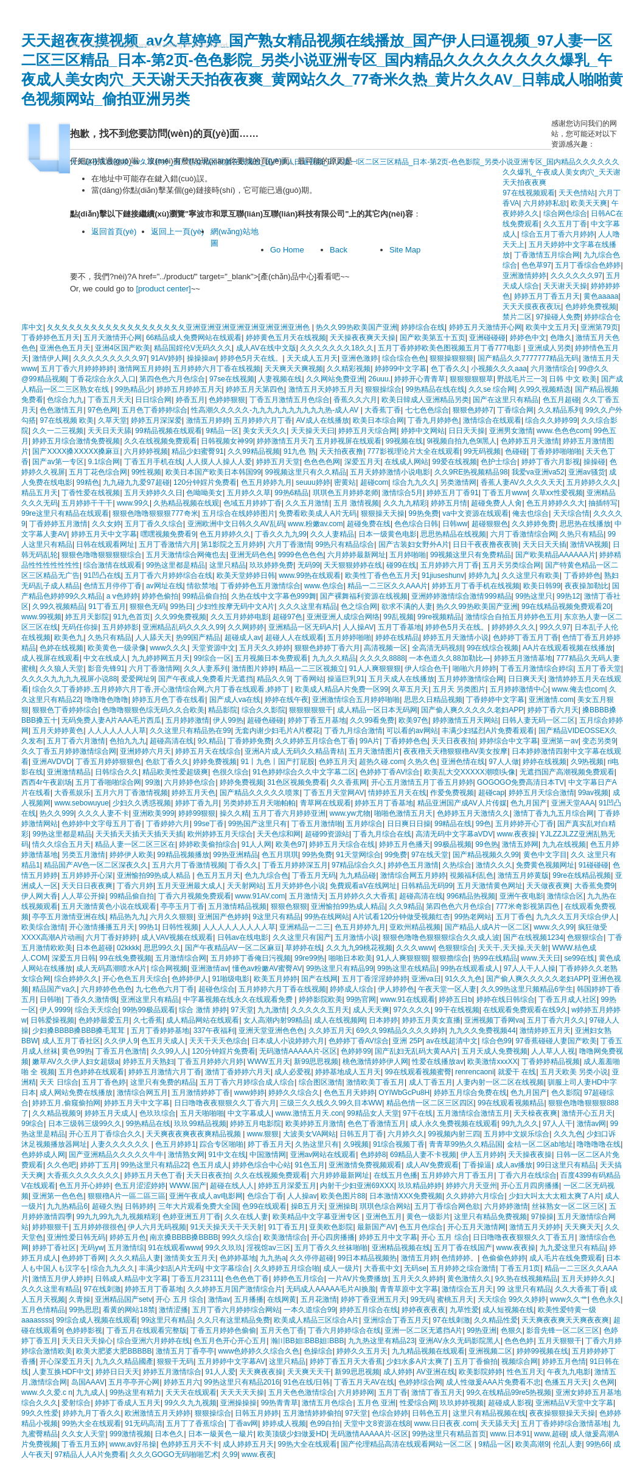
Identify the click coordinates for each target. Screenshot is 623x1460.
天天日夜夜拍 (453, 741)
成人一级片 (341, 1268)
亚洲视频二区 (490, 1351)
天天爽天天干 (309, 1372)
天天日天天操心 (87, 1341)
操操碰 (594, 461)
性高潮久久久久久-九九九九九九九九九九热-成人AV (275, 410)
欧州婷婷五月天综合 (220, 834)
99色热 (486, 844)
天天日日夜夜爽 (87, 885)
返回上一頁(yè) (177, 231)
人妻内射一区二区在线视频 (500, 1082)
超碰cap (491, 792)
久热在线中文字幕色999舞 (273, 596)
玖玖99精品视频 (200, 1123)
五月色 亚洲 (376, 1403)
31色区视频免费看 (296, 782)
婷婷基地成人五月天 (348, 1072)
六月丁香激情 (290, 544)
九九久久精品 (334, 658)
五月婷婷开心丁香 (524, 823)
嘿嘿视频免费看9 (168, 534)
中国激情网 (267, 1154)
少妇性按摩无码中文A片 (235, 606)
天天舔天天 (499, 1423)
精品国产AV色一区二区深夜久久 (96, 865)
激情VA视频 (589, 544)
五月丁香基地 (400, 627)
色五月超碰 (561, 399)
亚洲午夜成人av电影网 (206, 1196)
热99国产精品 (198, 637)
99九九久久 (519, 1123)
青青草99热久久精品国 (466, 1144)
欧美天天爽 (589, 203)
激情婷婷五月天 (545, 1030)
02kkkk (128, 948)
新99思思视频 (316, 1061)
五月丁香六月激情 (76, 741)
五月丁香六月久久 (556, 1020)
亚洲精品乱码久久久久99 (182, 627)
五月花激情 (319, 1299)
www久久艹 (569, 1299)
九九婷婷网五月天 (160, 658)
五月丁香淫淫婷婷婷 (375, 979)
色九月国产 (528, 803)
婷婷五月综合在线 (368, 1309)
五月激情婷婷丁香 (201, 1092)
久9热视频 (587, 761)
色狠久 (512, 1330)
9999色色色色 (301, 555)
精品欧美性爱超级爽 (175, 772)
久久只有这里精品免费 (233, 1320)
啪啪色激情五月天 (403, 813)
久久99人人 (169, 1051)
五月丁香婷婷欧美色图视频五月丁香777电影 (450, 348)
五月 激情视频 (356, 503)
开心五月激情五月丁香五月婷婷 (422, 782)
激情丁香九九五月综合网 (553, 813)
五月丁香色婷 (104, 1082)
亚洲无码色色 (252, 555)
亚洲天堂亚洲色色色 (271, 1030)
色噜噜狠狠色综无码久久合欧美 (153, 710)
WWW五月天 (269, 1061)
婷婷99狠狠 (196, 813)
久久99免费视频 (180, 617)
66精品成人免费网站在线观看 (194, 337)
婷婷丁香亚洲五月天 (373, 1299)
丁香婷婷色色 (406, 741)
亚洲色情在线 (463, 761)
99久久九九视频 (190, 1403)
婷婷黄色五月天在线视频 (286, 337)
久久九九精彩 (405, 503)
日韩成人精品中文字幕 (131, 1278)
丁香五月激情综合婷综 (536, 668)
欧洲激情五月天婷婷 (157, 1413)
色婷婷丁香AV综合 (390, 772)
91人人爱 (220, 1372)
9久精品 (211, 741)
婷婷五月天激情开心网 (485, 327)
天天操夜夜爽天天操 (362, 337)
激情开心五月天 (587, 1113)
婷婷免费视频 (215, 761)
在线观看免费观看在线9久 (525, 1010)
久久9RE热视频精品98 (471, 472)
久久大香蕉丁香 (580, 1289)
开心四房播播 (333, 1237)
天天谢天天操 (565, 286)
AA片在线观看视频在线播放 (568, 648)
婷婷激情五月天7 (284, 441)
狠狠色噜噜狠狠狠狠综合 (101, 555)
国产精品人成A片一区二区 (487, 927)
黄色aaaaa (600, 296)
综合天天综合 (97, 1010)
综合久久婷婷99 (551, 420)
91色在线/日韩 (307, 1382)
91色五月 (309, 1165)
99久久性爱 (39, 1413)
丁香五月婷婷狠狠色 (108, 761)
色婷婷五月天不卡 (190, 1444)
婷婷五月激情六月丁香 (164, 1072)
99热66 (598, 1444)
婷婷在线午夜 (286, 699)
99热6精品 (291, 492)
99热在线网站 (326, 916)
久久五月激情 (307, 503)
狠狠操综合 (383, 389)
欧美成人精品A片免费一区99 (341, 689)
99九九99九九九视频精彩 (117, 1216)
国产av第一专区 (58, 461)
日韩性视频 (180, 927)
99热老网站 (473, 916)
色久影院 (565, 1092)
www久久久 (168, 648)
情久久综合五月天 (61, 844)
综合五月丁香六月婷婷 (557, 234)
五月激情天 (307, 896)
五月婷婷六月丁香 (263, 420)
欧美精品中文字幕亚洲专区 (317, 1216)
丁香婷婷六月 (168, 823)
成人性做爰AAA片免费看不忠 (493, 1382)
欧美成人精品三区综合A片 (316, 1320)
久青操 (80, 1299)
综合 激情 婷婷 (203, 1010)
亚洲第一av (560, 741)
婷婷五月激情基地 (523, 658)
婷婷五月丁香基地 (384, 803)
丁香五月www (504, 492)
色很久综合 (230, 772)
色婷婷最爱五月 (104, 1020)
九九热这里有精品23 (381, 1341)
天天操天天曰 (313, 430)
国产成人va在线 (235, 699)
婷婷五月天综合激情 (541, 792)
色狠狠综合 (585, 937)
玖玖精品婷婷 (420, 1185)
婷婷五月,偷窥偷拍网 (66, 1103)
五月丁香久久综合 (154, 524)
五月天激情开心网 (112, 337)
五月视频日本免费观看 (271, 658)
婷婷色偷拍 (160, 596)
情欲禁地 (201, 586)
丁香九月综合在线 (382, 834)
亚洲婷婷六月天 (145, 751)
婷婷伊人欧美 (131, 854)
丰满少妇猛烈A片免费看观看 (488, 730)
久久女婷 (106, 524)
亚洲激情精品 (69, 772)
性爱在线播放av (438, 1061)
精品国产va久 (54, 989)
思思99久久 (162, 948)
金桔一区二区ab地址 (540, 1144)
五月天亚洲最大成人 (190, 885)
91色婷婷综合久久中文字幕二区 (303, 772)
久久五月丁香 (565, 224)
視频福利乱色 (471, 875)
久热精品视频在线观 (186, 503)
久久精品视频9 (56, 1113)
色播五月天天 (566, 1382)
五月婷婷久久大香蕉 (362, 896)
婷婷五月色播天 (404, 844)
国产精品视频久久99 (486, 854)
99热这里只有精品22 (154, 1165)
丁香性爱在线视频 (90, 492)
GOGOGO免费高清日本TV (520, 782)
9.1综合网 (104, 461)
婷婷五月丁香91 (452, 492)
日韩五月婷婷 (257, 1413)
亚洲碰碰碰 (487, 337)
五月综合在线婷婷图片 (238, 513)
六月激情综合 (552, 368)
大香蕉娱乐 (72, 792)
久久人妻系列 (206, 668)
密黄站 (345, 482)
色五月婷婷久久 (225, 534)
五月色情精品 (43, 1309)
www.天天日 (540, 958)
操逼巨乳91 (345, 679)
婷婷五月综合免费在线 (470, 1092)
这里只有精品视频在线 (489, 1413)
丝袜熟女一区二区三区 (568, 1206)
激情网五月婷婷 (143, 368)
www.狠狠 (263, 1134)
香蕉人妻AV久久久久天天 (522, 482)
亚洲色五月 (384, 1216)
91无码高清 (143, 1423)
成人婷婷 (397, 1372)
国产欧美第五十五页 (432, 337)
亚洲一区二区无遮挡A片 (423, 1330)
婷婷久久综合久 (293, 1092)
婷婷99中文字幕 (400, 368)
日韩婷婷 (139, 1206)
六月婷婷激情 (506, 1206)
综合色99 (497, 1041)
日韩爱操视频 (52, 1020)
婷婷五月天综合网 (367, 430)
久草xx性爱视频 (557, 492)
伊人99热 (228, 720)
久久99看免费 (372, 720)
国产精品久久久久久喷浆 (260, 792)
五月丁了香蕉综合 (195, 1423)
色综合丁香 (265, 1196)
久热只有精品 (582, 534)
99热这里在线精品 (406, 968)
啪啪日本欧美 (350, 958)
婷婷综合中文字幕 (508, 741)
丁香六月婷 (135, 885)
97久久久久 (412, 1010)
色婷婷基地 (238, 1258)
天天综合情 (571, 513)
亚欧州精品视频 (414, 927)
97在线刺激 (101, 1289)
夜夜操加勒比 (586, 586)
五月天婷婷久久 (587, 1278)
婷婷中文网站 (423, 430)
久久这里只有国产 (302, 937)
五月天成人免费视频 (494, 1051)
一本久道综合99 (309, 1309)
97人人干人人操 (529, 968)
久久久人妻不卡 (103, 813)
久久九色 (568, 1134)
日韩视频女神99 (226, 441)
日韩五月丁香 (361, 1134)
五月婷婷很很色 (98, 1227)
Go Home (287, 249)
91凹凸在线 (101, 575)
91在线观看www (174, 1247)
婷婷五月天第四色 (255, 389)
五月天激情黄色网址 (490, 885)
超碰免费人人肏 (496, 503)
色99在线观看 (264, 1206)
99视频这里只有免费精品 (470, 555)
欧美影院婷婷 (481, 1372)
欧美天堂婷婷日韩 (246, 575)
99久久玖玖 (223, 1247)
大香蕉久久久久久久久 (83, 1175)
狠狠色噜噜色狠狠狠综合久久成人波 (441, 937)
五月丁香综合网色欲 (447, 1206)
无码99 (309, 565)
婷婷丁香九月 (197, 803)
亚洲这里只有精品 (149, 999)
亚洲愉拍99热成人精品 (155, 875)
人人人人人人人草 (117, 730)
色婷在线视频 (61, 648)
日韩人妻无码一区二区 (538, 720)
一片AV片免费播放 (358, 1278)
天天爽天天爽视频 (294, 368)
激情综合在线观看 (492, 420)
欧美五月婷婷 (276, 979)
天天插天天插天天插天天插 (139, 834)
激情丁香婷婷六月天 (238, 1072)
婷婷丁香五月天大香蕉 (346, 1361)
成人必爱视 (292, 1072)
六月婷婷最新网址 (356, 555)
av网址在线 (164, 586)
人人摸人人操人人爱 (219, 461)
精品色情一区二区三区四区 (430, 1103)
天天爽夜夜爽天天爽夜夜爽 (565, 1320)
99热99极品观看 (148, 1010)
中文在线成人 (105, 658)
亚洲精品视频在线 (401, 1247)
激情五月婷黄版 (523, 875)
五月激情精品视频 (237, 906)
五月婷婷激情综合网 (471, 679)
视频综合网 (519, 1361)
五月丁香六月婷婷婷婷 (77, 368)
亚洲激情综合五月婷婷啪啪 (356, 699)
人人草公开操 (83, 896)
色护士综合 (499, 461)
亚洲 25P (407, 1041)
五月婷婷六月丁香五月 (457, 1175)
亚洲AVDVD (51, 761)
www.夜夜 (258, 1454)
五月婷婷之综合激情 (463, 1268)
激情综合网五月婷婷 (413, 875)
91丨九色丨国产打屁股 (278, 761)
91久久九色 (463, 979)
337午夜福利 (214, 1030)
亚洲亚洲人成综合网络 (343, 617)
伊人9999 (55, 1010)
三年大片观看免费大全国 (198, 1206)
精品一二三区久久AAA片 (387, 586)
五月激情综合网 (180, 958)
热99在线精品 (495, 958)
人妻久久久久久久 (121, 1144)
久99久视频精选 (545, 389)
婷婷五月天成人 (110, 1113)
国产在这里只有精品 (505, 399)
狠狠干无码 (175, 1361)
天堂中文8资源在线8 (377, 1423)
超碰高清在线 (171, 741)
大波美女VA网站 (309, 1134)
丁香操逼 (477, 1165)
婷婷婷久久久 (513, 627)
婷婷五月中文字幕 (388, 1237)
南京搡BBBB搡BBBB (184, 1237)
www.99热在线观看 (310, 575)
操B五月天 (308, 1206)
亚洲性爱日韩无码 (76, 1237)
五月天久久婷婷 (264, 648)
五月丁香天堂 (599, 668)
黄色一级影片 (428, 1216)
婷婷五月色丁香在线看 (168, 699)
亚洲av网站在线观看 (323, 1154)
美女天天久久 (265, 430)
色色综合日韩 (416, 524)
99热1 (148, 927)
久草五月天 (410, 689)
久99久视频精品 (58, 606)
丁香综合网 (515, 410)
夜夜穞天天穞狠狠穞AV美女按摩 (455, 751)
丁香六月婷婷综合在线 (344, 1330)
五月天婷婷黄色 (57, 730)
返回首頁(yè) (113, 231)
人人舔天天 (153, 637)
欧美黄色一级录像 (117, 648)
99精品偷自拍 (205, 596)
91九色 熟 (300, 451)
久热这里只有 (317, 1144)
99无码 (421, 1299)
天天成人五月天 (312, 358)
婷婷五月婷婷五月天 (189, 389)
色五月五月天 (218, 875)
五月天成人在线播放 (401, 679)
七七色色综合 (427, 410)
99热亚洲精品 (235, 854)
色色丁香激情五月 (376, 1123)
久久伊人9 (120, 1041)
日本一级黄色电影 (387, 534)
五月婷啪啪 (407, 555)
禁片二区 (517, 317)
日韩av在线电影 (243, 937)
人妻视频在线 (280, 379)
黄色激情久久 (469, 1278)
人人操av (302, 1196)
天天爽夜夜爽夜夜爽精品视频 (194, 1134)
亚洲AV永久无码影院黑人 (460, 1341)
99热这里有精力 (135, 1392)
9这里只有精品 (276, 916)
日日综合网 (153, 399)
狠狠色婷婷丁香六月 (327, 648)
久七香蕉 (147, 1020)
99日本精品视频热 (367, 1258)
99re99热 (309, 958)
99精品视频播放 (183, 854)
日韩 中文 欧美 (573, 379)
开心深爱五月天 (65, 1361)
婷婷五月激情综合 (172, 1372)
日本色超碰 (94, 948)
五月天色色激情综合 (301, 1392)
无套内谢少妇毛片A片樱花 (277, 730)
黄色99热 (76, 1051)
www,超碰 (550, 1434)
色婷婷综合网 (420, 1382)
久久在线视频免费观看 (160, 441)
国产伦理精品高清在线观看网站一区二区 (407, 1444)
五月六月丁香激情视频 (131, 792)
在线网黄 (281, 1299)
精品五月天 (39, 492)
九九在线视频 (564, 844)
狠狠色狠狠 (289, 906)
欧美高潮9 (532, 1444)
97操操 (542, 1216)
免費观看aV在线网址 (363, 885)
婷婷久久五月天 (362, 1351)
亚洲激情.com (551, 699)
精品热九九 (128, 916)
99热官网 (361, 999)
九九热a (273, 1258)
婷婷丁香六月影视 (550, 461)
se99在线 (579, 958)
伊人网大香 (39, 896)
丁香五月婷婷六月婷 (210, 1061)
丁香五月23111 (196, 1278)
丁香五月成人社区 (567, 999)
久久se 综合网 (491, 389)
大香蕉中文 (382, 1268)
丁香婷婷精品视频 (550, 1061)
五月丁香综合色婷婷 (588, 265)
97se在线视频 (231, 379)
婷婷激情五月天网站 (465, 720)
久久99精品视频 (253, 451)
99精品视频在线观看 (168, 430)
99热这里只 (533, 596)
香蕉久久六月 (355, 399)
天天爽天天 (583, 1227)
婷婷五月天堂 (278, 461)
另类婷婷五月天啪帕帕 (259, 803)
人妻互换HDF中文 (61, 1372)
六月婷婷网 (356, 1392)
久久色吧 (61, 1165)
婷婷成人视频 (284, 1423)
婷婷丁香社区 (54, 1247)
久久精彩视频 (349, 368)
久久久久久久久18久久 (337, 348)
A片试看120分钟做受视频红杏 (401, 916)
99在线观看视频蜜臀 (418, 1072)
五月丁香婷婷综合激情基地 (564, 1423)
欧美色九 (68, 637)
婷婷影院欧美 (321, 999)
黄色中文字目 (545, 854)
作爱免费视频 (452, 792)
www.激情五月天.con (309, 1113)
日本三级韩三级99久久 (85, 1123)
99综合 (32, 1123)
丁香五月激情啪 (317, 823)
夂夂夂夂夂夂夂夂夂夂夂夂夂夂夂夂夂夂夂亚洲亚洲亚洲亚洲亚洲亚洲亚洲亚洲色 (179, 327)
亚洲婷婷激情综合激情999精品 (461, 596)
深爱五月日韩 (74, 958)
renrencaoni (474, 1072)
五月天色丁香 (282, 1330)
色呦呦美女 (204, 492)
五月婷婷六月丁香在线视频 (216, 368)
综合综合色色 (404, 358)
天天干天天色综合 (218, 1041)
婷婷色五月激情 (413, 865)
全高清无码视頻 (437, 648)
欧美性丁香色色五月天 (381, 575)
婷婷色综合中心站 (261, 1165)
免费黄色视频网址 (545, 865)
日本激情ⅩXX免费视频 (405, 1196)
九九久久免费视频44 (482, 1030)
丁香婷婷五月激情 (58, 524)
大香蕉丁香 (382, 410)
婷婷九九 (483, 575)
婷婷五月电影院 (255, 1123)
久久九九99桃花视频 (359, 948)
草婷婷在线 (303, 948)
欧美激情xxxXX (492, 1061)
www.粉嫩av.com (315, 524)
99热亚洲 (481, 1330)
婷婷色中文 (528, 337)
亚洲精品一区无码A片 (303, 627)
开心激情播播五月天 (101, 927)
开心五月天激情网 (476, 1227)
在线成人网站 (406, 461)
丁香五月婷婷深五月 (295, 865)
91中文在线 (226, 1154)
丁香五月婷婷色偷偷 (223, 1330)
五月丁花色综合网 (98, 472)
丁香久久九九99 (281, 534)
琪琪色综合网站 (385, 1206)
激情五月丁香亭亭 (185, 1351)
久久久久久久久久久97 (110, 358)
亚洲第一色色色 (57, 1196)
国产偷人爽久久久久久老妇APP (472, 710)
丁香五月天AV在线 (364, 1382)
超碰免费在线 (369, 524)
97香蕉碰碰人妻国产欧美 (555, 1041)
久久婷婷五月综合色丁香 (315, 741)
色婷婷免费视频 (590, 306)
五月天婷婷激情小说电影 (390, 472)
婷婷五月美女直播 (431, 1020)
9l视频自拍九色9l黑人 (462, 441)
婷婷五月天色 (193, 792)
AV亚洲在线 (435, 1372)
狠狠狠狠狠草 (471, 379)
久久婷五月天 (330, 1030)
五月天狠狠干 (560, 1341)
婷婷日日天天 (117, 1372)
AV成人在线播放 (322, 420)
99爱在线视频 (454, 461)
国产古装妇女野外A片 (413, 544)
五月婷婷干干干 (87, 503)
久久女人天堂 (83, 1434)
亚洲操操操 (238, 1403)
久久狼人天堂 (61, 668)
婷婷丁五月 (98, 1165)
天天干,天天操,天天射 (513, 948)
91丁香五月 (106, 606)
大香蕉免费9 (594, 885)
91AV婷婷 (167, 358)
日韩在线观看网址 (105, 544)
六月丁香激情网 (154, 668)
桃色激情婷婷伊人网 (375, 1061)
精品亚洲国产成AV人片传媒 (462, 803)
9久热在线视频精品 (526, 1278)
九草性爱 (464, 1309)
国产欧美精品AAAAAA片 (555, 555)
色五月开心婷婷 (84, 1185)
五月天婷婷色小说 (296, 885)
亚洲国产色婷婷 (223, 916)
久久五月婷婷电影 (240, 617)
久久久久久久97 (576, 275)
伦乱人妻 (567, 1444)
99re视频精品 (439, 617)
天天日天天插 (544, 544)
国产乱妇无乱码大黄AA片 (416, 1051)
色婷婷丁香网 (83, 1258)
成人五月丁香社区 (71, 1041)
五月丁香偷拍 (476, 1361)
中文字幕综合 (227, 1268)
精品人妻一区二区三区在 (135, 844)
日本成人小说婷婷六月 (287, 1041)
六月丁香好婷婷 (111, 937)
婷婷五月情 (449, 503)
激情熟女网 (186, 1154)
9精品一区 (222, 430)
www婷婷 (249, 1092)
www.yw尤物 (350, 813)
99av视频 (593, 792)
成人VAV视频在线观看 (177, 937)
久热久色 (422, 761)
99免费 (396, 854)
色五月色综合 (421, 1227)
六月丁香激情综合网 (523, 534)
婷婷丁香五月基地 (317, 720)
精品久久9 (273, 679)
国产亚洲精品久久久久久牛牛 (116, 1154)
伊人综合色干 (426, 668)
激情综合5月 (402, 492)
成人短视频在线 (508, 1309)
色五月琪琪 (280, 854)
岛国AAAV (88, 1382)
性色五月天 (525, 1372)
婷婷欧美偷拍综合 (208, 844)
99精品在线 (453, 823)
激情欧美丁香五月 (375, 1082)
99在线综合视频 (492, 648)
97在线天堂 (429, 854)
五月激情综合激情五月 (473, 1113)
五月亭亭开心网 (133, 1382)
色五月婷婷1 (175, 1144)
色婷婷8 (373, 1154)
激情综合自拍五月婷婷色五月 (512, 617)
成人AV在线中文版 (266, 348)
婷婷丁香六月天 (553, 710)
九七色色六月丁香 (165, 989)
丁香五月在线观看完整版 (146, 1330)
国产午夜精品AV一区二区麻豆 (233, 948)
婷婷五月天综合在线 (342, 844)
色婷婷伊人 (190, 979)
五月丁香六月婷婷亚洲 (288, 813)
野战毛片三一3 (521, 379)
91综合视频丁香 (399, 1144)
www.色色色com (563, 430)
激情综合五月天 (467, 1289)
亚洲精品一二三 (304, 927)
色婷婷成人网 (43, 1154)
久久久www (415, 948)
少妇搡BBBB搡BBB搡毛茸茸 (79, 1030)
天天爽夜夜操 (261, 1372)
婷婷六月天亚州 (471, 1185)
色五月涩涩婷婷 (139, 1185)
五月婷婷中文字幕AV (231, 1361)
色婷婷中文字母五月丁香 (101, 823)
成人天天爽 (371, 1010)
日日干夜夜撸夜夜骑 (485, 544)
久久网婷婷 (246, 627)
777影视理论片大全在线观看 (413, 451)
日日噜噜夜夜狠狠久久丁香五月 (524, 1237)
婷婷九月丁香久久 (92, 1413)
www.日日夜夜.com (445, 1423)
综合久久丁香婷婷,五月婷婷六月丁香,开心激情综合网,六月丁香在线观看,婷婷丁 (161, 689)
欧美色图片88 (343, 1196)
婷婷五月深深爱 (156, 420)
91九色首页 (131, 617)
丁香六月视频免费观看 (194, 896)
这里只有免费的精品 (163, 1082)
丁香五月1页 (520, 1268)
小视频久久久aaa (499, 368)
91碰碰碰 (593, 865)
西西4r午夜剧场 (46, 782)
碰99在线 (401, 565)
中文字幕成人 (249, 1113)
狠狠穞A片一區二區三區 (126, 1196)
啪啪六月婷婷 (474, 668)
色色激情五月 (61, 410)
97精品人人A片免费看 (89, 1454)
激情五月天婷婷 (534, 1227)
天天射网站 (245, 885)
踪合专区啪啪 (221, 1144)
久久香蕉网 (348, 782)
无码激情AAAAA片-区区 (298, 1051)
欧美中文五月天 (551, 327)
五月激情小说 (356, 937)
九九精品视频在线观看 (428, 1351)
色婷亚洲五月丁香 (191, 1216)
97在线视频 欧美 (67, 420)
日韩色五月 (430, 1413)
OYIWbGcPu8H (404, 1092)
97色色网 (102, 410)
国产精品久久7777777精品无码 (528, 358)
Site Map (404, 249)
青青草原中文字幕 (409, 1289)
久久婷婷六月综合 (475, 1196)
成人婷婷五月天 (248, 1444)
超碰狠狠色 (490, 524)
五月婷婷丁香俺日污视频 (251, 958)
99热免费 (423, 513)
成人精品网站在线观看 (202, 1020)
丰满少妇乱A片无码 (170, 1268)
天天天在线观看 (191, 1392)
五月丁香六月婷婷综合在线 (168, 575)
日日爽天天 (526, 679)
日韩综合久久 (117, 772)
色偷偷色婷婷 (504, 1258)
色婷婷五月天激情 (530, 441)
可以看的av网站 (412, 730)
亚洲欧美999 (153, 813)
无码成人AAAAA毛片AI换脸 (330, 1289)
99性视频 (146, 472)
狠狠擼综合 (450, 958)
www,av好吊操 (133, 1444)
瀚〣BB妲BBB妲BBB (307, 1341)
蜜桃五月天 (455, 1299)
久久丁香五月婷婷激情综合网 (68, 751)
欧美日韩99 (541, 586)
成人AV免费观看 (432, 1165)
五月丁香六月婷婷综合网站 (236, 1309)
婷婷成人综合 (352, 989)
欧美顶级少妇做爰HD (291, 1434)
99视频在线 (404, 441)
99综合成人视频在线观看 (96, 1320)
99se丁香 (208, 823)
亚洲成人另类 (549, 348)
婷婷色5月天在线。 (251, 358)
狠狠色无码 (148, 606)
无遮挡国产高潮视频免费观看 (567, 772)
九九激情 (272, 1010)
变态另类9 (599, 741)
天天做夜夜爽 (548, 885)
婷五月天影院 (87, 617)
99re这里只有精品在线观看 (65, 513)
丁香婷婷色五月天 (50, 337)
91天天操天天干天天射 (227, 1227)
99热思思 (84, 1309)
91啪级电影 (230, 979)
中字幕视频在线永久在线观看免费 (238, 999)
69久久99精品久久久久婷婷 (400, 1030)
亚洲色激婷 (359, 358)
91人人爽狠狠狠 (375, 668)
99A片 (370, 741)
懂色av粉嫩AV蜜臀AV (267, 968)
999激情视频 (130, 1434)
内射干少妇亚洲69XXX (357, 1185)
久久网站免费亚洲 (335, 379)
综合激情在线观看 (112, 565)
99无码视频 (482, 451)
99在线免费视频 (125, 958)
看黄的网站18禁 (129, 1309)
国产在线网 (319, 979)
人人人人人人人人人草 (239, 927)
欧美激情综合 (285, 1237)
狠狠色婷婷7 (473, 410)
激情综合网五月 (142, 1092)
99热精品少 (133, 389)
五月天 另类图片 (459, 689)
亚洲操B (342, 1206)
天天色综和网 (279, 834)
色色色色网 (322, 461)
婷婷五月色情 (564, 1361)
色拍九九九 (128, 741)
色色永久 (606, 1299)
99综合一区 (212, 658)
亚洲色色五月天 (65, 348)
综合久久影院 (263, 710)
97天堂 (242, 1010)
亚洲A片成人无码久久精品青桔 (294, 751)
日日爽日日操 (409, 823)
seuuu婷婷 (313, 482)
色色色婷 (519, 1341)
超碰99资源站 (327, 834)
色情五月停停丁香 (112, 586)
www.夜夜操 (517, 834)
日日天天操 (466, 430)
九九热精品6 (67, 1206)
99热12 (568, 596)
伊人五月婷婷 (482, 1154)
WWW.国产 (187, 1185)
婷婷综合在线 (423, 327)
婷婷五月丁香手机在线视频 (476, 586)
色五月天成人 (163, 1041)
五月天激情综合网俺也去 (186, 555)
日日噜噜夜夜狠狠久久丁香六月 (225, 1103)
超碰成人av (243, 637)
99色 (483, 823)
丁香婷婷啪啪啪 (556, 451)
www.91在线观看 (407, 999)
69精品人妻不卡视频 (423, 1154)
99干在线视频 (456, 1010)
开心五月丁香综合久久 (105, 1134)
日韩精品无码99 (427, 885)
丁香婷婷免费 (249, 741)
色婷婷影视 (84, 1330)
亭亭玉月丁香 (182, 906)
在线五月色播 (395, 1175)
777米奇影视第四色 (528, 906)
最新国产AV (376, 1227)
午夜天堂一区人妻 (447, 989)
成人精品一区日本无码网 (377, 710)
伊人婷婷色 (396, 989)
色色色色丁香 (247, 1278)
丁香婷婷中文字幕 (495, 699)
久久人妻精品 (332, 534)
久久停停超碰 (311, 1258)
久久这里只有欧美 (530, 575)
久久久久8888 (382, 658)
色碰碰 (516, 451)
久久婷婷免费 (533, 524)
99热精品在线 (148, 1123)
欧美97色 (413, 720)
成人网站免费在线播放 (76, 1092)
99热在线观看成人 (469, 968)
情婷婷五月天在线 (397, 792)
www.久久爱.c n (46, 1392)
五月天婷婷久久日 (153, 492)
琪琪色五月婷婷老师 (345, 492)
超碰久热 (106, 1206)
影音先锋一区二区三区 (562, 1330)
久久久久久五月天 (320, 1010)
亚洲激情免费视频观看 (365, 1165)
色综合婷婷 (390, 1413)
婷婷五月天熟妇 (148, 1061)
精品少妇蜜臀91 (197, 451)
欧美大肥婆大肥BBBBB (113, 1351)
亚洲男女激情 (511, 430)
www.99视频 (41, 617)
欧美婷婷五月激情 (314, 1123)
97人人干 (558, 1123)
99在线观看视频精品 (511, 1103)
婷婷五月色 (128, 1237)
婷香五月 (190, 399)
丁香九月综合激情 (353, 730)
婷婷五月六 (182, 1382)
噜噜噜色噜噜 (106, 699)
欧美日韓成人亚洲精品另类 (425, 399)
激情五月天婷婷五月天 (324, 389)
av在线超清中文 (452, 1041)
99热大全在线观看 (90, 1423)
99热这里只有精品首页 (449, 1434)
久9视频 (356, 1144)
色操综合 (318, 1351)
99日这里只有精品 (566, 1165)
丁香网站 (309, 679)
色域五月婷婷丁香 (252, 503)
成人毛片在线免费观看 (565, 1258)
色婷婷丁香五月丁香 (526, 637)
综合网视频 (169, 968)
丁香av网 (244, 1423)
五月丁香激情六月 (168, 544)
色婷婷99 (356, 1051)
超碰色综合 (216, 989)
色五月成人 (210, 1165)
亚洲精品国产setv (123, 1299)
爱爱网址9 (138, 679)
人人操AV (358, 627)
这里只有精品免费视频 (490, 1216)
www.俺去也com (578, 689)
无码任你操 (79, 627)
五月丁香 (393, 1392)
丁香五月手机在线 (153, 461)
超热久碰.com (381, 761)
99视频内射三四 (453, 1134)
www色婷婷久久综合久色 (258, 1351)
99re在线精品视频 (581, 875)
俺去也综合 (530, 513)
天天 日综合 (59, 1082)
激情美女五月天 (189, 1258)
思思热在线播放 (585, 524)
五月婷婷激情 (187, 720)
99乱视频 (398, 617)
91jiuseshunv (443, 575)
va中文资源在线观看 (475, 513)
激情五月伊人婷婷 (61, 1278)
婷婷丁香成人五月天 (128, 1403)
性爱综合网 (418, 1403)
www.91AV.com (260, 896)
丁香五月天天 (109, 399)
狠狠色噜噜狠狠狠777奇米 (155, 513)
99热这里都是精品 (175, 565)
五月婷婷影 (120, 627)
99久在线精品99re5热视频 (508, 1392)
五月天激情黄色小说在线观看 (108, 906)
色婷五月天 (337, 761)
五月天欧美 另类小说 (574, 1072)
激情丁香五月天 (436, 1392)
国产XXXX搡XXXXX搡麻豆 (76, 451)
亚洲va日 (426, 979)
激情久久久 (494, 865)
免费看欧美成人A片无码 (318, 513)
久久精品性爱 (496, 1320)
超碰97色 (287, 617)
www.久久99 (554, 927)
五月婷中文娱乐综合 (516, 1134)
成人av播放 (514, 1165)
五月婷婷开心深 (87, 875)
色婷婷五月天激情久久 (473, 813)
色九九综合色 (266, 875)
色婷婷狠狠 (227, 399)
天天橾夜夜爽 (535, 1113)
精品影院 (222, 710)
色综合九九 (65, 399)
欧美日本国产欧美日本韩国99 (213, 472)
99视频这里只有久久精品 (305, 472)
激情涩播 (173, 1309)
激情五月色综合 (327, 1403)
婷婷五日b (455, 999)
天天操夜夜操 (530, 1154)
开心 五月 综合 (445, 1237)
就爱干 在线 (517, 1072)
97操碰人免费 (558, 317)
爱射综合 (76, 1403)
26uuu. (379, 379)
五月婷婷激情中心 (519, 689)
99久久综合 (240, 1237)
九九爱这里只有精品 (572, 1247)
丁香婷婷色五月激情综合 (260, 586)
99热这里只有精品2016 (241, 1382)
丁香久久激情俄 (91, 999)
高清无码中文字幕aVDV (454, 834)
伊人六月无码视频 (157, 1227)
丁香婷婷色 (582, 575)
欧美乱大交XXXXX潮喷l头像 (470, 772)
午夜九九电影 (569, 1372)
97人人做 (503, 761)
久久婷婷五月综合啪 (286, 1268)
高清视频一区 (386, 648)
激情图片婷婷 (254, 668)
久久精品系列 (560, 410)
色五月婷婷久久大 (555, 503)
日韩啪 (50, 999)
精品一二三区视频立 (312, 668)
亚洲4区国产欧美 (122, 348)
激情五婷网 (520, 844)
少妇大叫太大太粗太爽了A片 (555, 1196)
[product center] (163, 288)
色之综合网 (359, 606)
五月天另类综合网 (511, 565)
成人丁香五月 (431, 1082)
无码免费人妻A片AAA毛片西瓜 (111, 720)
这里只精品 (227, 565)
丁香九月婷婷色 (433, 420)
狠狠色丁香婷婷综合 (65, 710)
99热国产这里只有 (257, 823)
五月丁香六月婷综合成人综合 (247, 1082)
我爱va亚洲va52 (538, 472)
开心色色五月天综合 (135, 979)
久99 (229, 1454)
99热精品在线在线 (434, 389)
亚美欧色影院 (331, 1227)
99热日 (181, 606)
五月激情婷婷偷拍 (312, 1413)
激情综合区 (565, 896)
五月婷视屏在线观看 (348, 441)
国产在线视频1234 (533, 937)
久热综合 (457, 865)
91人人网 (256, 844)
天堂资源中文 (213, 648)
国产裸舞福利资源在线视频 (364, 596)
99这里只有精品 (167, 1320)
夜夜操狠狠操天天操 (562, 1413)
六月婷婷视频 (146, 451)
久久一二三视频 (57, 430)
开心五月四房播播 (530, 1185)
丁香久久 (243, 865)
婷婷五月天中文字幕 (104, 534)
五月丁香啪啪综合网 (108, 782)
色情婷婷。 (459, 1258)
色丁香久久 (449, 368)
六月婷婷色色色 (106, 989)
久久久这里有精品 (308, 606)
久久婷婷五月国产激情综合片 (234, 1289)
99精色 (87, 482)
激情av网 (592, 1123)
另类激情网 (458, 482)
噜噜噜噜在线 (599, 1144)
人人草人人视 (553, 1051)
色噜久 (561, 337)
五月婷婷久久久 (592, 482)
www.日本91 (510, 1434)
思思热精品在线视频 (453, 534)
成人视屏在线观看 (50, 658)
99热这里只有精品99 (340, 968)
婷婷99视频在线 (542, 1351)
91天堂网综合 (358, 854)
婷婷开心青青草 (419, 379)
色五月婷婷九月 (266, 482)
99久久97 (555, 627)
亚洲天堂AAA (573, 803)
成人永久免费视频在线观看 (454, 1123)
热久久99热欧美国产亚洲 (356, 327)
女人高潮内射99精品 (276, 1020)
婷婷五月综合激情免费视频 (76, 441)
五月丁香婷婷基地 (160, 1030)
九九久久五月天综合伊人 (576, 916)
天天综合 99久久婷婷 (512, 1299)
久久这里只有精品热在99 (190, 730)
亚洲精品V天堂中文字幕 (574, 1403)
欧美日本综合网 (378, 420)
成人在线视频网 (339, 1020)
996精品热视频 (471, 896)
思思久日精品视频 (433, 699)
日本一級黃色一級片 (221, 1434)
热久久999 (57, 813)
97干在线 (418, 1113)
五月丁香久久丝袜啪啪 (330, 1247)
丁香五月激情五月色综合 (289, 399)
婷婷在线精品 (397, 637)
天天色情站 (577, 193)
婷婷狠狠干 (50, 1227)
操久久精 (234, 813)
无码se (415, 1268)
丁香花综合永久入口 (103, 379)
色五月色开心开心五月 (229, 1341)
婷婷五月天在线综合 (208, 751)
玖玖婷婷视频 (462, 1403)
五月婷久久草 (249, 492)
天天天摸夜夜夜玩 (532, 306)
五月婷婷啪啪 (349, 637)
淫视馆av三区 (268, 1247)
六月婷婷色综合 (189, 782)
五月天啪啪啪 (202, 1113)
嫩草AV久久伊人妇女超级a (75, 1061)
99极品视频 (452, 844)
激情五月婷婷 (208, 420)
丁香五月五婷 (83, 1444)
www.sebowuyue (81, 803)
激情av (219, 1299)
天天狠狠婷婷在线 (353, 565)
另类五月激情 (83, 854)
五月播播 (248, 1299)
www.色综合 (324, 586)
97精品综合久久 (357, 865)
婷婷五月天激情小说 (456, 637)
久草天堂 (112, 420)
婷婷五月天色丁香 (153, 1175)
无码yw (92, 1247)
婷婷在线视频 (544, 761)
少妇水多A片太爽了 (418, 1361)
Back (338, 249)
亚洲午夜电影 (521, 896)
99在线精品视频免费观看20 (566, 606)
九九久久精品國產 (124, 1361)
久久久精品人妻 (135, 1258)
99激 (153, 782)
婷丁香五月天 (269, 1144)
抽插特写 (603, 503)
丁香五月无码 (314, 875)
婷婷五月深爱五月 (287, 1185)
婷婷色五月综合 (298, 1278)
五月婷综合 (364, 823)
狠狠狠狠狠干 (311, 710)
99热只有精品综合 (344, 544)
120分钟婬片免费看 (205, 482)
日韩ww (454, 524)
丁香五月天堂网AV (334, 792)
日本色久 (169, 1434)
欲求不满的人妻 (407, 606)
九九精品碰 (357, 875)
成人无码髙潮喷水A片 (111, 968)
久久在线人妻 (246, 1216)
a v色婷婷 (122, 596)
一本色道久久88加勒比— (449, 658)
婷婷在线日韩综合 (505, 999)
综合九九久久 (414, 482)
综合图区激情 (321, 1082)
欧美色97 (290, 844)
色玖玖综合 (157, 1113)
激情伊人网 (50, 358)
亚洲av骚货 (586, 472)
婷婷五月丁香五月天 (547, 296)
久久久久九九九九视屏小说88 (69, 679)
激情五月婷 (419, 1258)
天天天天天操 (242, 1392)
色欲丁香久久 (167, 761)
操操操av (202, 358)
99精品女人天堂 (373, 1113)
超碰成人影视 (510, 1403)
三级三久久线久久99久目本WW (331, 1103)
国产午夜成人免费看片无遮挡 (205, 679)
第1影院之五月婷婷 (232, 544)
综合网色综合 (565, 213)
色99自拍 (324, 1423)
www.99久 (133, 503)
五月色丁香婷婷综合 (154, 410)
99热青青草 (279, 1403)
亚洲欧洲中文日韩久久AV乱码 (235, 524)
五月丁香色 (514, 916)
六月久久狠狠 (171, 916)
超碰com (374, 482)
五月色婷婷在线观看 (91, 1072)
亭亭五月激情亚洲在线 (68, 916)
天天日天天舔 (109, 430)
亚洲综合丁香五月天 (396, 1320)
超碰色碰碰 (265, 720)
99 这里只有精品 (524, 1289)
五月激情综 (126, 1247)
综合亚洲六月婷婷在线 (153, 1341)
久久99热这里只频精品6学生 (527, 989)
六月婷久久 (406, 1134)
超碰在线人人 (232, 1185)
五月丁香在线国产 (463, 1247)
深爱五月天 (362, 461)
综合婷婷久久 (76, 979)
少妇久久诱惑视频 (142, 803)
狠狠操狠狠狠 (451, 358)
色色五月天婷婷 (349, 1092)
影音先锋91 (106, 668)
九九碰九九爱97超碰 (136, 482)
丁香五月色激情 (121, 1051)
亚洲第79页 (599, 327)
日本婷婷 (383, 1020)
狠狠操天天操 (383, 513)
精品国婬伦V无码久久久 (193, 348)
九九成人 (90, 1392)
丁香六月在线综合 (527, 1175)
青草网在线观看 (325, 803)
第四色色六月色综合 (172, 379)
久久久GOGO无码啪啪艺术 (174, 1454)
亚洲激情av (209, 968)
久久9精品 (405, 906)
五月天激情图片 (374, 751)
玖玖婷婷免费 (271, 565)
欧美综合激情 (43, 927)
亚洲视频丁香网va (493, 1020)
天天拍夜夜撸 (341, 451)
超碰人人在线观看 (294, 637)
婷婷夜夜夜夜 (423, 1309)
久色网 (603, 1382)
